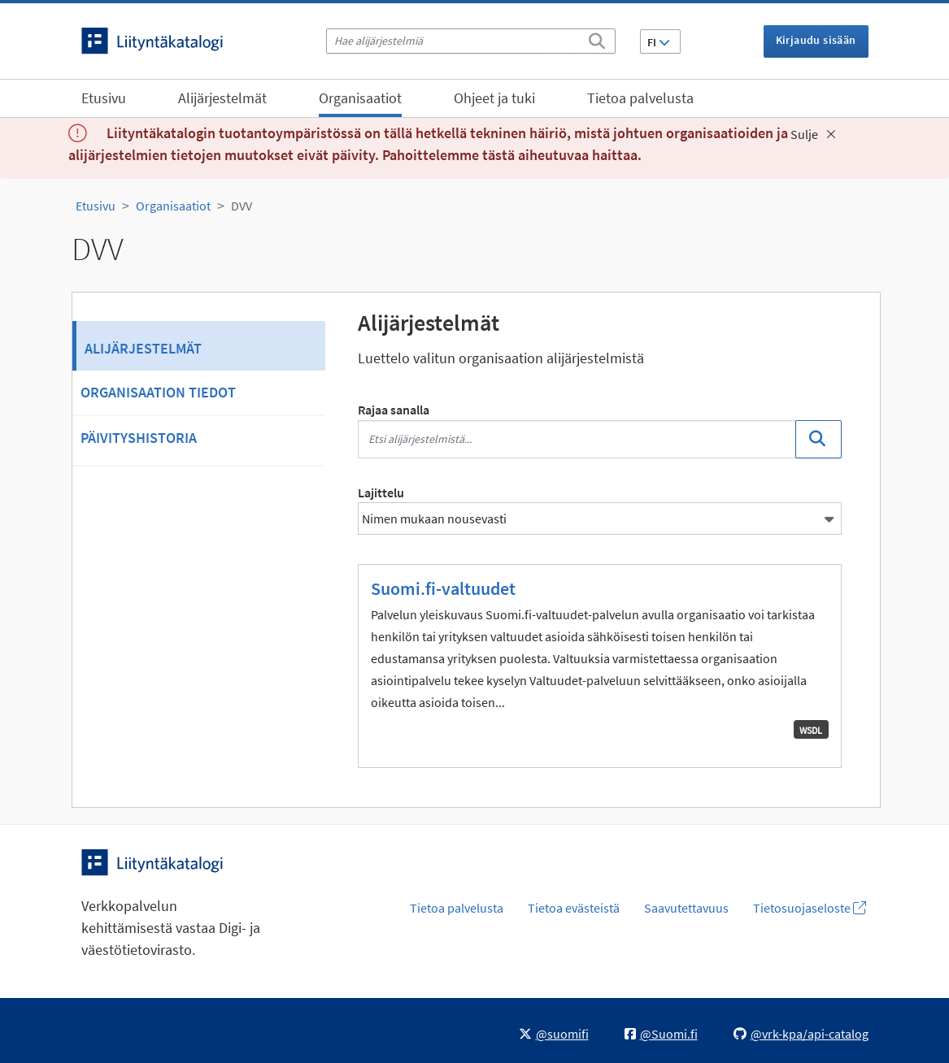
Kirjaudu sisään (816, 40)
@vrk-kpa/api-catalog (801, 1034)
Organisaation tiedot (158, 392)
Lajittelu (381, 492)
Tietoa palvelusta (640, 98)
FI (658, 42)
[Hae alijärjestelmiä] (471, 41)
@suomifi (554, 1034)
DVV (241, 205)
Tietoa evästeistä (574, 908)
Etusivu (103, 98)
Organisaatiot (360, 98)
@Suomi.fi (661, 1034)
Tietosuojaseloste (809, 908)
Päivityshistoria (139, 437)
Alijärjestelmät (222, 98)
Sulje (813, 134)
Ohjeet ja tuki (494, 98)
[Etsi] (596, 38)
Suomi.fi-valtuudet (443, 588)
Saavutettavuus (686, 908)
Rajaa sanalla (393, 409)
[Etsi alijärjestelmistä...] (577, 439)
